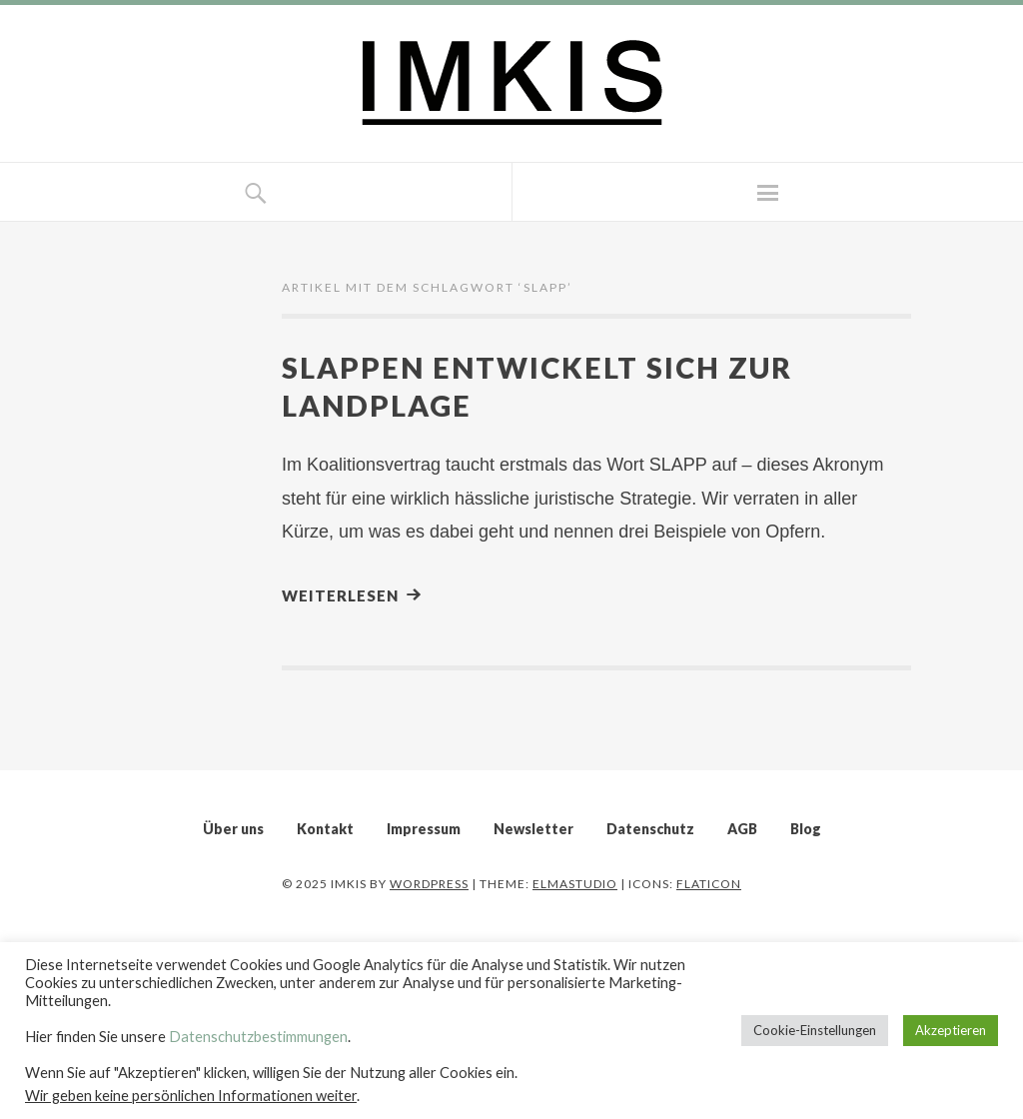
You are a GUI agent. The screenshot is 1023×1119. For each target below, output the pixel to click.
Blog (805, 828)
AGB (742, 828)
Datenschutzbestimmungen (258, 1036)
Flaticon (708, 883)
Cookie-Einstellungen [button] (814, 1030)
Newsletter (533, 828)
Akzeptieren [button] (950, 1030)
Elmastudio (574, 883)
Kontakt (325, 828)
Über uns (233, 828)
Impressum (424, 828)
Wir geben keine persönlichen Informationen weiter (191, 1095)
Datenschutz (650, 828)
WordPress (429, 883)
